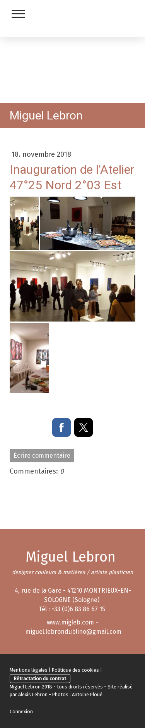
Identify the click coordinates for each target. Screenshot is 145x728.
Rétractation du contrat (40, 678)
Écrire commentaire (42, 455)
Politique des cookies (75, 670)
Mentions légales (29, 670)
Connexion (21, 711)
